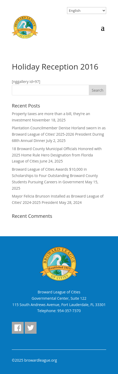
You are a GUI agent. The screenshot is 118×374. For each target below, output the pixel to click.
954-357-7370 (69, 310)
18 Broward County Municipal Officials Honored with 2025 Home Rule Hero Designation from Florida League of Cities (57, 155)
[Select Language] (86, 10)
